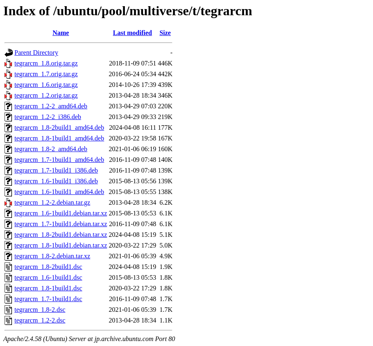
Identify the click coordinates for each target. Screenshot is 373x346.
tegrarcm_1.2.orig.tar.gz (46, 95)
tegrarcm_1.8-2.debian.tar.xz (52, 256)
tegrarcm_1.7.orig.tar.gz (46, 73)
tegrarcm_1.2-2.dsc (40, 320)
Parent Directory (36, 52)
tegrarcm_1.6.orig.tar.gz (46, 84)
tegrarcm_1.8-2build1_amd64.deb (59, 127)
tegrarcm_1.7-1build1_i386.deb (56, 170)
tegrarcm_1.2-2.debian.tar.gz (52, 202)
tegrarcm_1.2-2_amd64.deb (50, 106)
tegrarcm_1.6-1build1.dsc (48, 277)
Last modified (132, 32)
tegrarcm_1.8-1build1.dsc (48, 288)
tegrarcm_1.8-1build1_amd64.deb (59, 138)
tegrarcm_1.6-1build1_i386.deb (56, 181)
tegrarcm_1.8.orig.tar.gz (46, 63)
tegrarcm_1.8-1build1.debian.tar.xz (60, 245)
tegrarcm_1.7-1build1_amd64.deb (59, 159)
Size (165, 32)
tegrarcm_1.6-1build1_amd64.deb (59, 191)
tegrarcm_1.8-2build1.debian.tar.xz (60, 234)
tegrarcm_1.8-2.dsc (40, 309)
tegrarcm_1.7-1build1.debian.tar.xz (60, 223)
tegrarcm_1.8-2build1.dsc (48, 266)
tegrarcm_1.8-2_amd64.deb (50, 148)
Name (60, 32)
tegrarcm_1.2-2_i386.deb (47, 116)
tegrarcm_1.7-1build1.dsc (48, 298)
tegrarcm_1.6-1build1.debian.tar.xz (60, 213)
